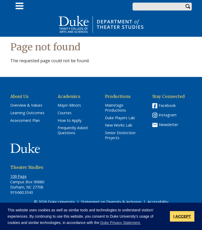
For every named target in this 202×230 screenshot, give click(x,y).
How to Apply (70, 120)
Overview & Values (26, 105)
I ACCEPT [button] (182, 216)
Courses (65, 113)
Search (188, 7)
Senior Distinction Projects (120, 135)
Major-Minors (69, 105)
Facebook (167, 105)
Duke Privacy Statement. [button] (120, 223)
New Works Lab (118, 125)
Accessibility (158, 201)
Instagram (167, 114)
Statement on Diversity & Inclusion (111, 201)
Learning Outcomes (27, 113)
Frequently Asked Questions (73, 130)
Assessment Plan (25, 120)
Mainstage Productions (115, 108)
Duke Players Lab (120, 118)
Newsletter (168, 124)
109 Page (18, 176)
